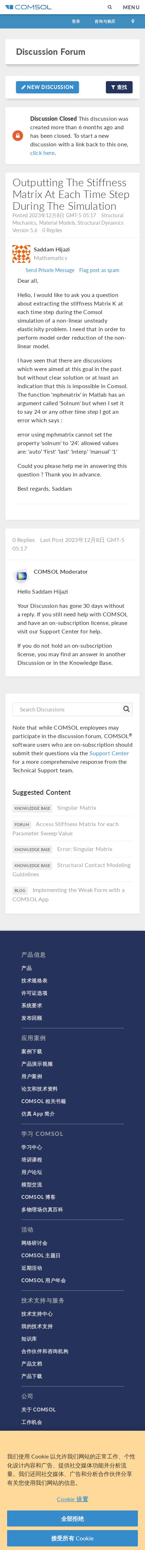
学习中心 (31, 1146)
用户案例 (31, 1076)
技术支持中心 (37, 1313)
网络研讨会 (34, 1242)
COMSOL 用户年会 (43, 1280)
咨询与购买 (105, 21)
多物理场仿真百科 (42, 1209)
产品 (26, 967)
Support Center (109, 753)
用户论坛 (31, 1171)
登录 (76, 21)
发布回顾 (31, 1017)
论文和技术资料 (39, 1088)
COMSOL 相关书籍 (43, 1101)
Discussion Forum (50, 51)
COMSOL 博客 (38, 1196)
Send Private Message (50, 269)
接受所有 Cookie (72, 1538)
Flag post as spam (99, 269)
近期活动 (31, 1267)
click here (42, 152)
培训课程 (31, 1159)
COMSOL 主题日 (41, 1255)
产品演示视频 (37, 1063)
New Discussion (47, 86)
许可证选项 (34, 992)
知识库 (29, 1338)
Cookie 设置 (72, 1499)
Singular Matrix (76, 807)
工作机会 (31, 1421)
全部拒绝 (72, 1519)
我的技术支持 (37, 1326)
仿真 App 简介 (38, 1113)
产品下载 (31, 1375)
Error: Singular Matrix (84, 849)
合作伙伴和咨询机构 (44, 1351)
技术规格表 (34, 980)
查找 (119, 86)
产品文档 (31, 1363)
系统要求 (31, 1005)
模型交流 (31, 1184)
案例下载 (31, 1051)
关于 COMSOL (38, 1409)
